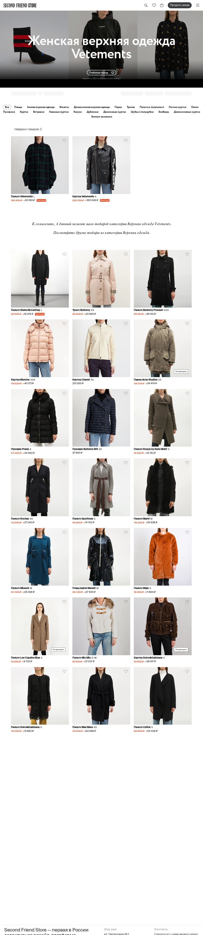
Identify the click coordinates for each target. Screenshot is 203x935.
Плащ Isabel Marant (84, 588)
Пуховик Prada (20, 449)
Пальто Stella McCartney (25, 310)
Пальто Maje (141, 588)
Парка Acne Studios (145, 380)
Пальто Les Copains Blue (25, 658)
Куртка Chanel (81, 380)
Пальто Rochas (20, 519)
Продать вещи (180, 5)
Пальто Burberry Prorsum (148, 310)
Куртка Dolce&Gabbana (148, 658)
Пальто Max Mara (82, 727)
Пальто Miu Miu (81, 658)
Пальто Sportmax (82, 519)
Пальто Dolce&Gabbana (25, 727)
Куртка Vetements (83, 196)
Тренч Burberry (81, 310)
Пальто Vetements (22, 196)
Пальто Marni (142, 519)
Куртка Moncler (20, 380)
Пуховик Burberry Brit (85, 449)
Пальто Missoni (20, 588)
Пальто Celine (142, 727)
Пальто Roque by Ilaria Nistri (150, 449)
